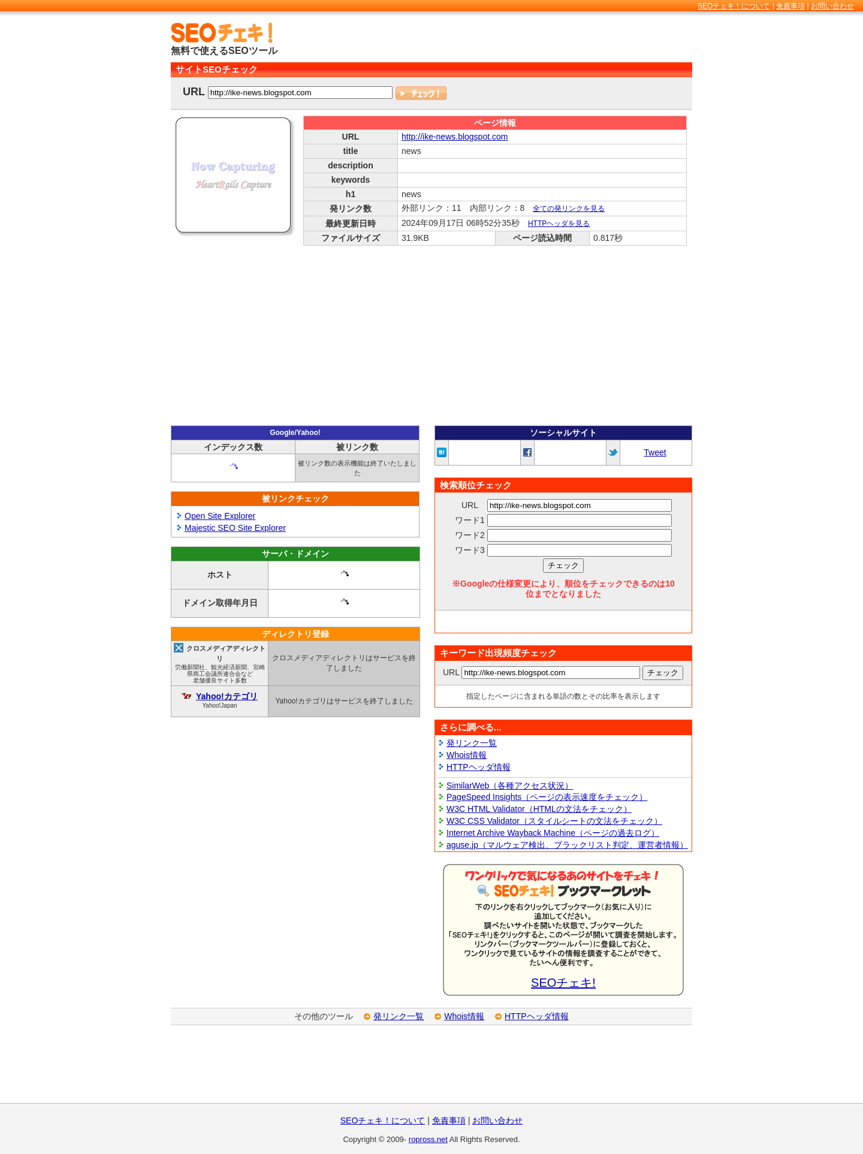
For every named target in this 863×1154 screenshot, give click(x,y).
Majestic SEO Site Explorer (235, 528)
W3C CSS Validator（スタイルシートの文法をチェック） (554, 821)
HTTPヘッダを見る (559, 223)
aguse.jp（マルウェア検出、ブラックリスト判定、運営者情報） (567, 845)
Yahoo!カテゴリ (227, 696)
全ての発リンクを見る (569, 208)
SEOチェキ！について (734, 6)
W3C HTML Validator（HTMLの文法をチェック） (539, 809)
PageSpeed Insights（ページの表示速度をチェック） (546, 797)
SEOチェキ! (563, 982)
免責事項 (790, 6)
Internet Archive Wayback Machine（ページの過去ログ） (552, 833)
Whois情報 (466, 755)
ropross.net (428, 1139)
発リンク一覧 (471, 743)
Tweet (655, 452)
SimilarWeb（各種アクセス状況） (509, 785)
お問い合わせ (832, 6)
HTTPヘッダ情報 (478, 767)
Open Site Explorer (220, 516)
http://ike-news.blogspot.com (455, 136)
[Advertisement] (552, 40)
